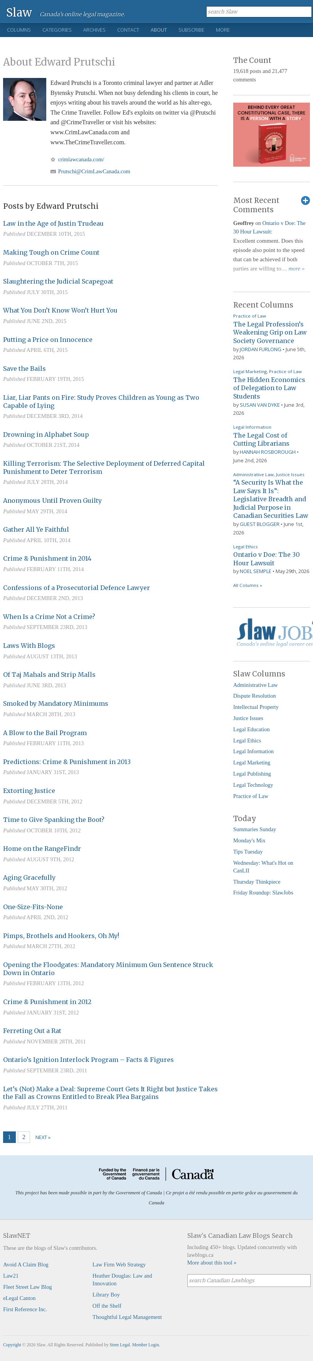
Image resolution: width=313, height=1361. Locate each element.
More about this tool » (212, 1263)
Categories (57, 29)
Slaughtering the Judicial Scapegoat (58, 281)
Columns (19, 29)
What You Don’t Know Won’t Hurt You (60, 310)
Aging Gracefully (29, 877)
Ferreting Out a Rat (32, 1031)
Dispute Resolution (254, 696)
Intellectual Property (256, 707)
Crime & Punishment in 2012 (47, 1002)
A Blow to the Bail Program (45, 733)
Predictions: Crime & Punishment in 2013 (67, 762)
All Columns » (247, 585)
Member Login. (146, 1344)
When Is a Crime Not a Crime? (49, 616)
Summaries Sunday (254, 829)
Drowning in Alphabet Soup (46, 434)
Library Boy (106, 1295)
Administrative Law (253, 474)
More (223, 29)
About (159, 29)
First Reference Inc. (25, 1309)
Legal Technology (253, 785)
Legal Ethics (245, 546)
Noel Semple (255, 571)
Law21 (11, 1276)
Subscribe (191, 29)
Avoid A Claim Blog (26, 1264)
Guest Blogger (259, 524)
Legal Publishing (252, 774)
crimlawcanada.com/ (81, 159)
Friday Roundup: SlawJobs (263, 892)
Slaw (19, 12)
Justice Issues (290, 474)
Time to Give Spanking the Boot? (53, 819)
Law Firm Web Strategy (119, 1264)
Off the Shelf (107, 1306)
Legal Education (251, 729)
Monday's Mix (249, 840)
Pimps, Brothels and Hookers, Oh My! (61, 936)
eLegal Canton (19, 1298)
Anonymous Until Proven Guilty (52, 500)
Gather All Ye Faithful (36, 529)
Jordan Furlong (260, 349)
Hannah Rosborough (268, 451)
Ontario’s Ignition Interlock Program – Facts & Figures (88, 1059)
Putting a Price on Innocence (48, 339)
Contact (128, 29)
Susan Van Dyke (260, 404)
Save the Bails (24, 368)
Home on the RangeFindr (42, 848)
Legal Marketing (250, 371)
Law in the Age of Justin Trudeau (53, 223)
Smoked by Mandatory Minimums (55, 703)
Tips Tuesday (248, 852)
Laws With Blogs (29, 645)
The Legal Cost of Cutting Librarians (261, 439)
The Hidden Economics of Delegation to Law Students (269, 388)
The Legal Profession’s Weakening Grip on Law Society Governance (269, 332)
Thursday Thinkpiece (256, 882)
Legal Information (252, 427)
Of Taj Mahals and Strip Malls (49, 674)
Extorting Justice (29, 791)
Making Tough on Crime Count (51, 252)
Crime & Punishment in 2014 (47, 558)
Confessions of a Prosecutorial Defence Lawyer (76, 588)
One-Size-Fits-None (33, 907)
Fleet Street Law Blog (27, 1287)
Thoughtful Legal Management (127, 1317)
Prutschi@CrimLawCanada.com (94, 171)
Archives (94, 29)
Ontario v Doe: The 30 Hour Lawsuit (266, 559)
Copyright (12, 1344)
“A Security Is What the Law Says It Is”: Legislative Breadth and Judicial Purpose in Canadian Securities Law (270, 498)
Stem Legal (120, 1344)
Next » (42, 1137)
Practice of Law (249, 316)
